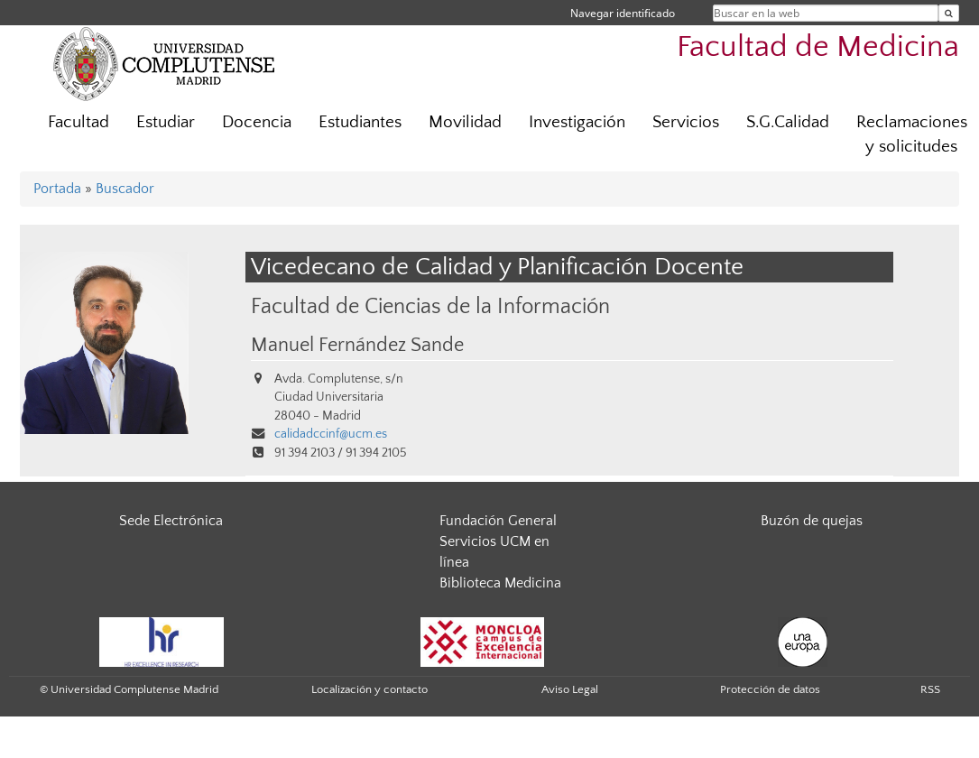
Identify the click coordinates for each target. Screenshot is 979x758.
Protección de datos (770, 689)
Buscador (125, 188)
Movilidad (465, 122)
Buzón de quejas (812, 521)
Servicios (685, 122)
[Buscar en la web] (948, 13)
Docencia (256, 122)
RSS (930, 689)
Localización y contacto (369, 689)
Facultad (78, 122)
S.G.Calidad (787, 122)
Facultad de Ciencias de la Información (430, 306)
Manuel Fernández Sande (357, 345)
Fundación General (498, 521)
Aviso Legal (569, 689)
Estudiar (165, 122)
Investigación (577, 122)
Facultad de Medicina (818, 47)
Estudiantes (360, 122)
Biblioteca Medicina (500, 583)
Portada (57, 188)
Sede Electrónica (171, 521)
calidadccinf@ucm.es (330, 434)
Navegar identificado (622, 13)
